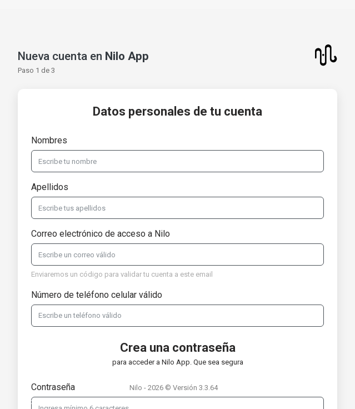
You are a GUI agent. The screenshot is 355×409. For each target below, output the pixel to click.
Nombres (49, 140)
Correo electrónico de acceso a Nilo (100, 233)
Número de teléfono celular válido (96, 295)
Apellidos (49, 187)
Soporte (34, 401)
